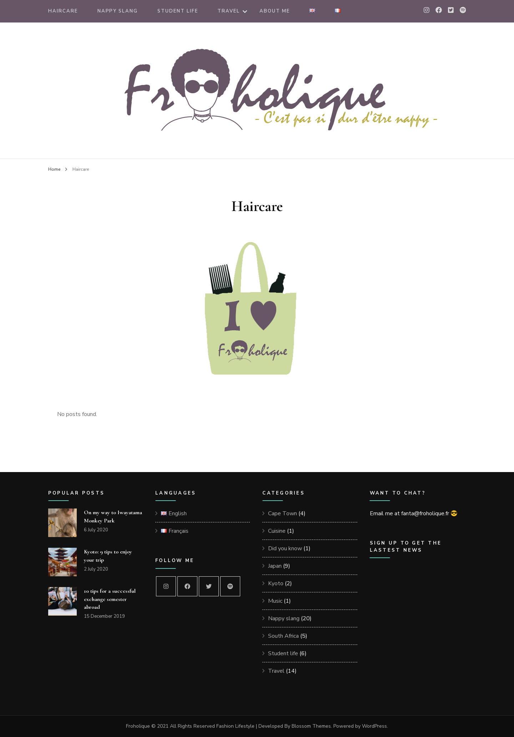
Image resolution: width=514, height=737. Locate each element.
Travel (228, 11)
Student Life (177, 11)
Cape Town (282, 513)
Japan (275, 566)
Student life (283, 653)
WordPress (374, 726)
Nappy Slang (117, 11)
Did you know (285, 548)
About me (274, 11)
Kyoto (275, 583)
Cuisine (277, 531)
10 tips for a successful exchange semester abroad (110, 598)
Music (275, 601)
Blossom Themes (311, 726)
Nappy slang (283, 618)
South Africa (283, 636)
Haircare (63, 11)
